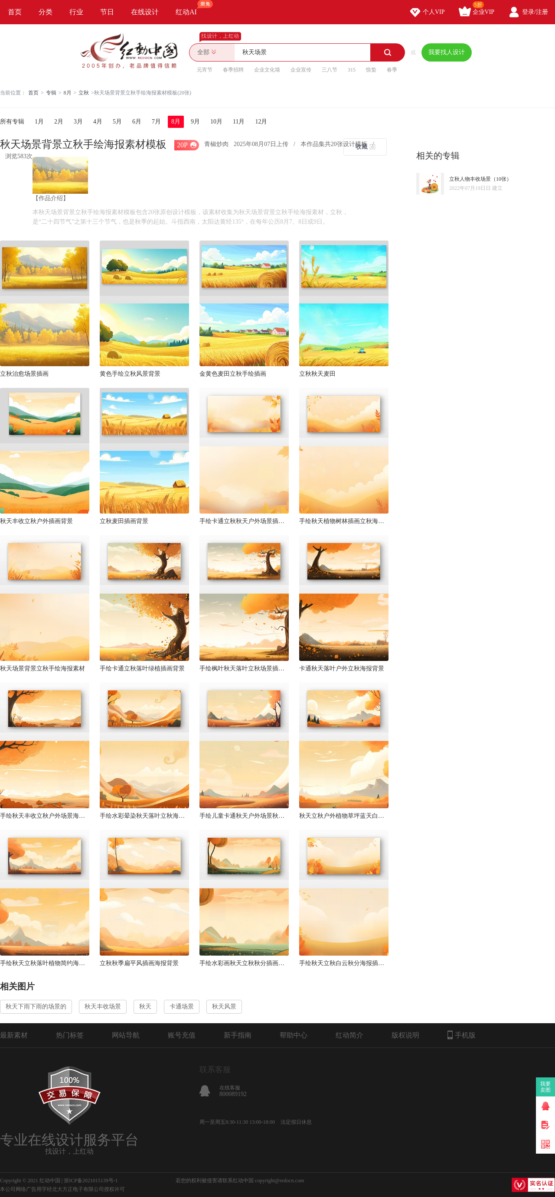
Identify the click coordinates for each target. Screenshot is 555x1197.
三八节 (329, 70)
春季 (392, 70)
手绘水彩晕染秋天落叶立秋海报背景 (144, 816)
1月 (39, 121)
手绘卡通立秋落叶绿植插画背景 (142, 668)
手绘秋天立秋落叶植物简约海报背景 (44, 963)
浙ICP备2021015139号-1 (91, 1180)
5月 (117, 121)
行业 (76, 12)
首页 (15, 12)
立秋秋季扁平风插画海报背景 (139, 963)
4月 (97, 121)
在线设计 (145, 12)
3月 (78, 121)
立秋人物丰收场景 (470, 179)
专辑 (51, 93)
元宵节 (204, 70)
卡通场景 (182, 1006)
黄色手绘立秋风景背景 (130, 374)
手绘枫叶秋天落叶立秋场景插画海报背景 (244, 668)
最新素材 (14, 1035)
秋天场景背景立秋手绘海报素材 (42, 668)
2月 (58, 121)
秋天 (145, 1006)
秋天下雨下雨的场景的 (36, 1006)
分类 (45, 12)
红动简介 (349, 1035)
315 (352, 70)
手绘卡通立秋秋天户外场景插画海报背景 (244, 521)
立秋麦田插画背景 (124, 521)
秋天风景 (224, 1006)
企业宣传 (301, 70)
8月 (68, 93)
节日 (107, 12)
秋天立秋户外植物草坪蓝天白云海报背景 (343, 816)
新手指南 (237, 1035)
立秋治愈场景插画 (24, 374)
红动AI (190, 8)
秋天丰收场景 (103, 1006)
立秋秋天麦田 (317, 374)
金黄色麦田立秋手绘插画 (232, 374)
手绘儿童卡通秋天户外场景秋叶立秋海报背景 (244, 816)
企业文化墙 (267, 70)
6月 (136, 121)
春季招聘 (233, 70)
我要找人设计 (446, 52)
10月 (216, 121)
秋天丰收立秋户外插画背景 (36, 521)
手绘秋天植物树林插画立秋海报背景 (343, 521)
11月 (239, 121)
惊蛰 (371, 70)
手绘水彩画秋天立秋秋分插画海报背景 (244, 963)
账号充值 (182, 1035)
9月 (195, 121)
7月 (156, 121)
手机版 (461, 1035)
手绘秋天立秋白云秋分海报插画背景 (343, 963)
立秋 (83, 93)
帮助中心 (293, 1035)
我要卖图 (545, 1087)
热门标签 (70, 1035)
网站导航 (126, 1035)
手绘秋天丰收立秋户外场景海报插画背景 (44, 816)
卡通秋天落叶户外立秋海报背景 (341, 668)
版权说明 (405, 1035)
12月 (261, 121)
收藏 (362, 146)
